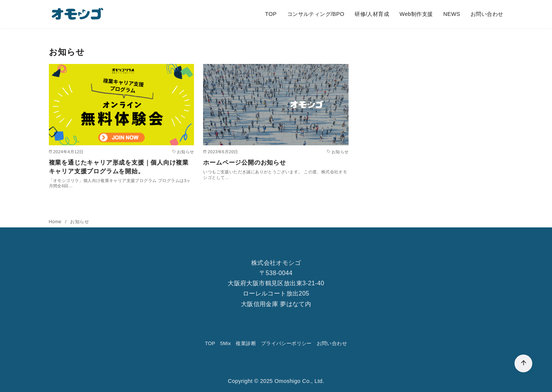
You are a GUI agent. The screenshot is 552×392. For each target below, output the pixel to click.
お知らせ (79, 221)
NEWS (451, 14)
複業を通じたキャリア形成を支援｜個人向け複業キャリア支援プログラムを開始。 (119, 166)
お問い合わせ (487, 14)
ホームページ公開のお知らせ (244, 162)
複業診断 (246, 343)
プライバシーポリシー (286, 343)
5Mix (225, 343)
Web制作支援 (416, 14)
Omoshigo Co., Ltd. (299, 381)
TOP (271, 14)
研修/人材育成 (372, 14)
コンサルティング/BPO (315, 14)
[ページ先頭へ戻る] (523, 363)
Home (56, 221)
